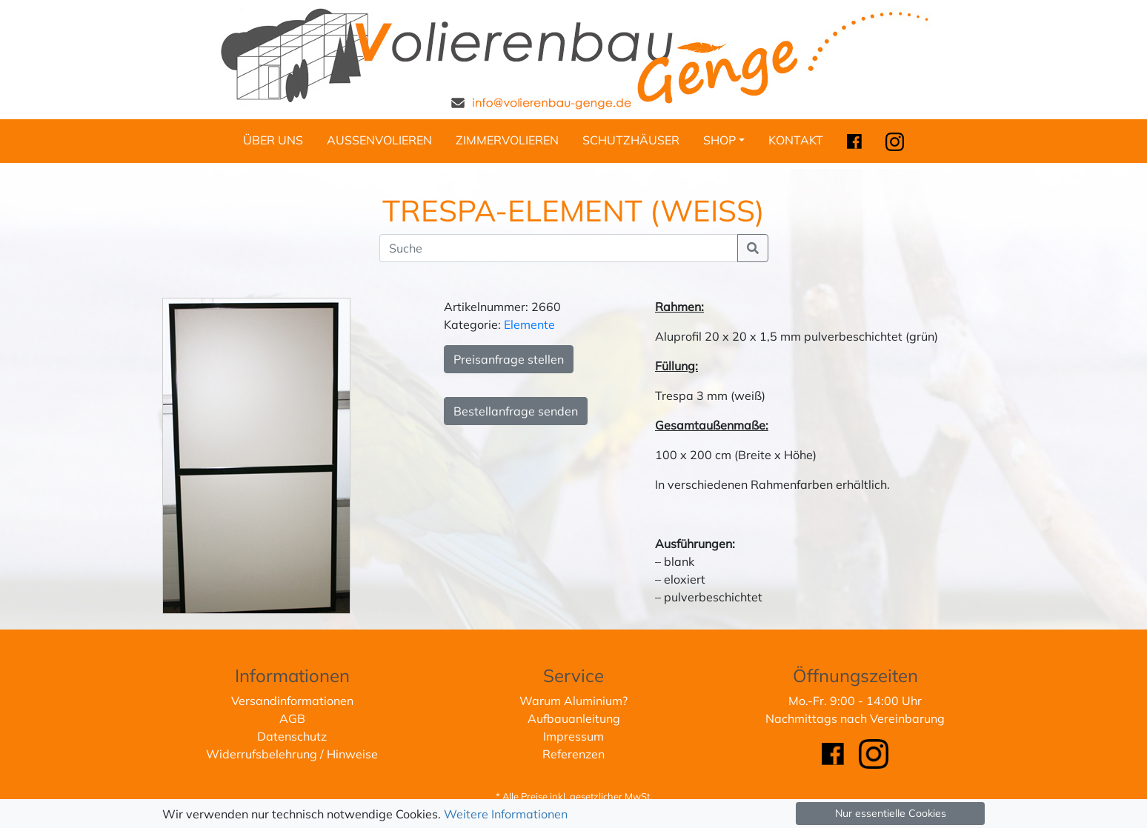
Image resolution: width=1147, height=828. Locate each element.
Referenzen (573, 754)
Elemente (529, 324)
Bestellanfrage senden (515, 411)
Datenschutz (292, 736)
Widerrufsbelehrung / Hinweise (292, 754)
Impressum (573, 736)
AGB (292, 718)
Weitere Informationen (506, 814)
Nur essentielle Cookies (890, 813)
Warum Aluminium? (573, 700)
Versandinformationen (292, 700)
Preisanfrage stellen (508, 359)
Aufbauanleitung (574, 718)
